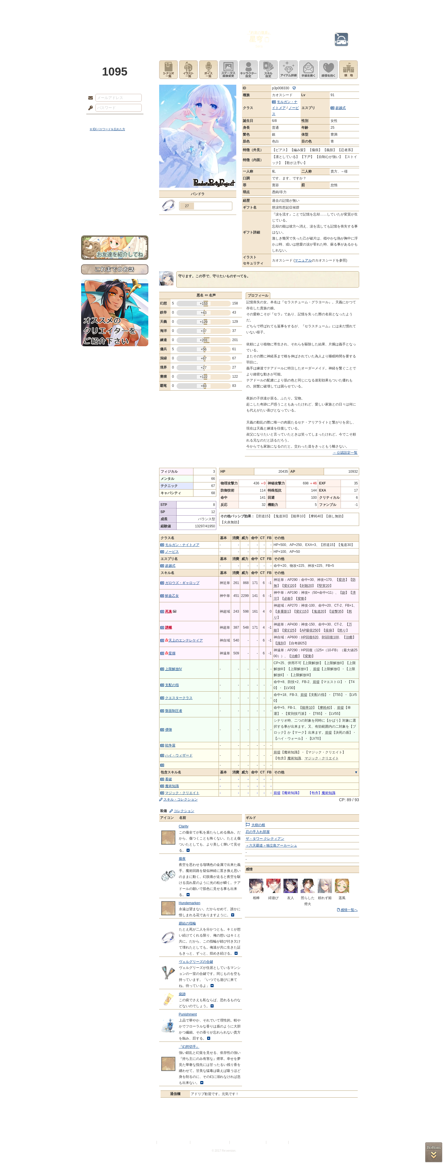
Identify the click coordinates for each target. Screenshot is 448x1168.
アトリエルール (114, 191)
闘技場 (346, 7)
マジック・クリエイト (182, 793)
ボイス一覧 (208, 69)
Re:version (298, 1142)
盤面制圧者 (173, 711)
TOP (102, 7)
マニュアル (303, 260)
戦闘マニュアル (114, 199)
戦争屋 (170, 745)
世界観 (114, 156)
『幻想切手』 (189, 1047)
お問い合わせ (114, 218)
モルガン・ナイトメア (182, 545)
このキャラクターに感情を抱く (328, 69)
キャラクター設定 (248, 69)
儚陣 (168, 730)
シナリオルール (114, 184)
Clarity (184, 826)
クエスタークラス (179, 698)
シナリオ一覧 (168, 69)
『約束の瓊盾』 (259, 33)
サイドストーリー (114, 166)
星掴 (170, 653)
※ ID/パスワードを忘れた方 (107, 129)
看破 (168, 779)
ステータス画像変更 (228, 69)
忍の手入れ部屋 (258, 832)
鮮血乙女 (172, 596)
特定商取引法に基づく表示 (210, 1142)
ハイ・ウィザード (179, 755)
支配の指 (172, 685)
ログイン (101, 120)
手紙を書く (308, 69)
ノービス (172, 552)
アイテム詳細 (288, 69)
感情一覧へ (349, 910)
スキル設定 (268, 69)
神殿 (143, 7)
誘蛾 (168, 627)
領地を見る (348, 69)
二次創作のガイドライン (248, 1142)
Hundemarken (189, 903)
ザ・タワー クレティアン (265, 839)
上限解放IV (173, 669)
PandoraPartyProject (114, 31)
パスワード (89, 108)
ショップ (305, 7)
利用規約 (149, 1142)
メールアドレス (89, 98)
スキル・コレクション (180, 799)
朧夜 (182, 859)
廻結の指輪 (187, 923)
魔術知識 (172, 786)
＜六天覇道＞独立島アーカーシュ (271, 846)
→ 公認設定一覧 (345, 453)
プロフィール (258, 296)
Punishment (188, 1014)
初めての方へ (114, 208)
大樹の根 (258, 825)
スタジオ (264, 7)
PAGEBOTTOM (433, 1152)
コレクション (184, 811)
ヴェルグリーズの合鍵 (196, 962)
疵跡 (182, 994)
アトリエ (224, 7)
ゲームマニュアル (114, 176)
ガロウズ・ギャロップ (182, 583)
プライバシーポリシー (173, 1142)
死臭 (168, 611)
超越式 (340, 108)
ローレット (183, 7)
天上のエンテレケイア (184, 640)
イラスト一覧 (188, 69)
